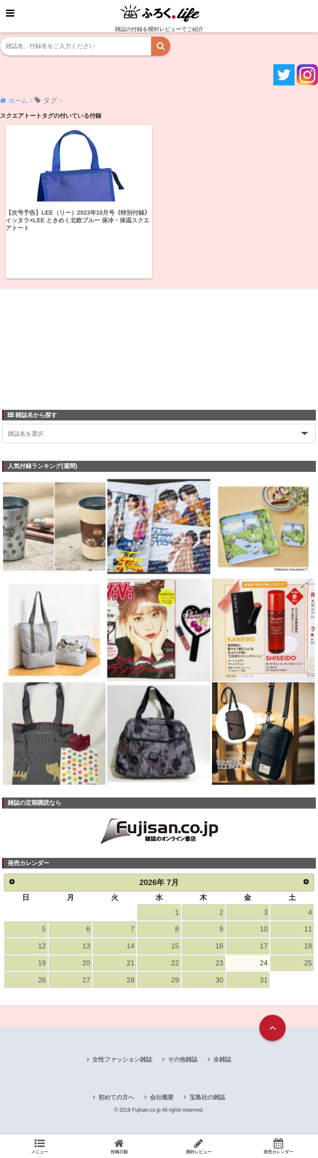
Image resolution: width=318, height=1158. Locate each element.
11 (308, 929)
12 (42, 946)
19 (42, 963)
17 (263, 946)
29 (175, 980)
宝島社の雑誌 (207, 1097)
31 (263, 980)
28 (131, 980)
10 (263, 929)
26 (42, 980)
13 (86, 946)
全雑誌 (222, 1059)
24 (263, 963)
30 (219, 980)
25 (308, 963)
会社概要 (162, 1097)
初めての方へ (116, 1097)
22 (175, 963)
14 (131, 946)
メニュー (40, 1146)
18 (308, 946)
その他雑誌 (183, 1059)
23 (219, 963)
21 (131, 963)
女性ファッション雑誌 (122, 1059)
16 (219, 946)
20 (86, 963)
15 (175, 946)
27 (86, 980)
